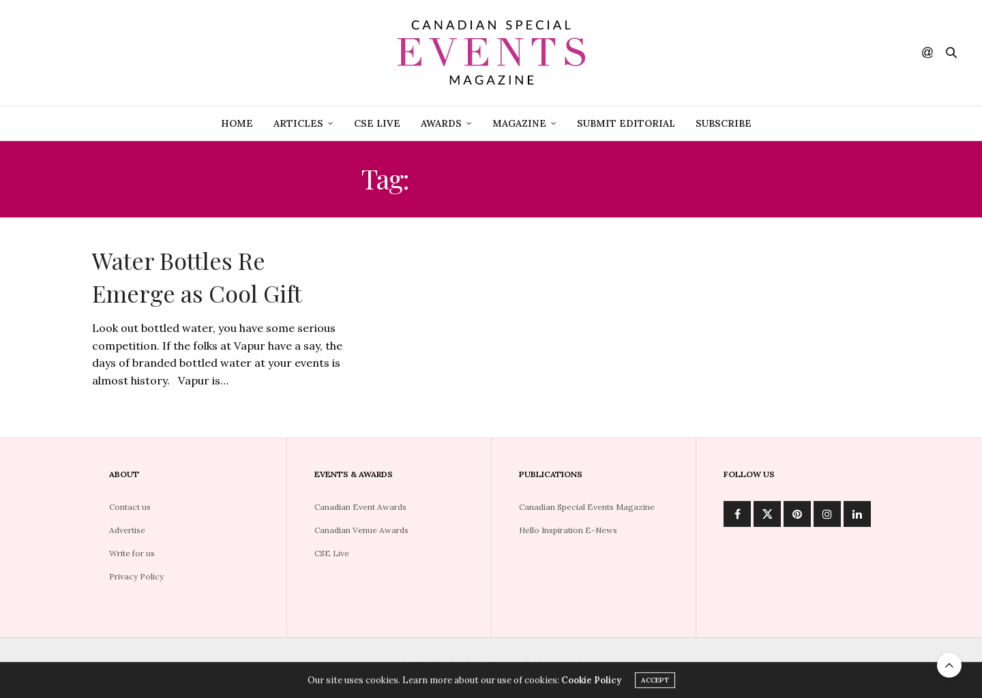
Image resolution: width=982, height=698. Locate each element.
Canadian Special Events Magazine (587, 507)
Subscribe (724, 123)
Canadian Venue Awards (361, 530)
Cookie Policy (591, 682)
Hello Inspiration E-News (568, 530)
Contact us (130, 507)
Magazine (519, 123)
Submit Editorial (626, 123)
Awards (441, 123)
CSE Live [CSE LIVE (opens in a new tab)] (377, 123)
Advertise (127, 530)
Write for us (132, 553)
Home (237, 123)
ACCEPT (655, 682)
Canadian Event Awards (360, 507)
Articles (298, 123)
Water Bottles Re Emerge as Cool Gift (197, 277)
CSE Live (331, 553)
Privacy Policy (136, 576)
